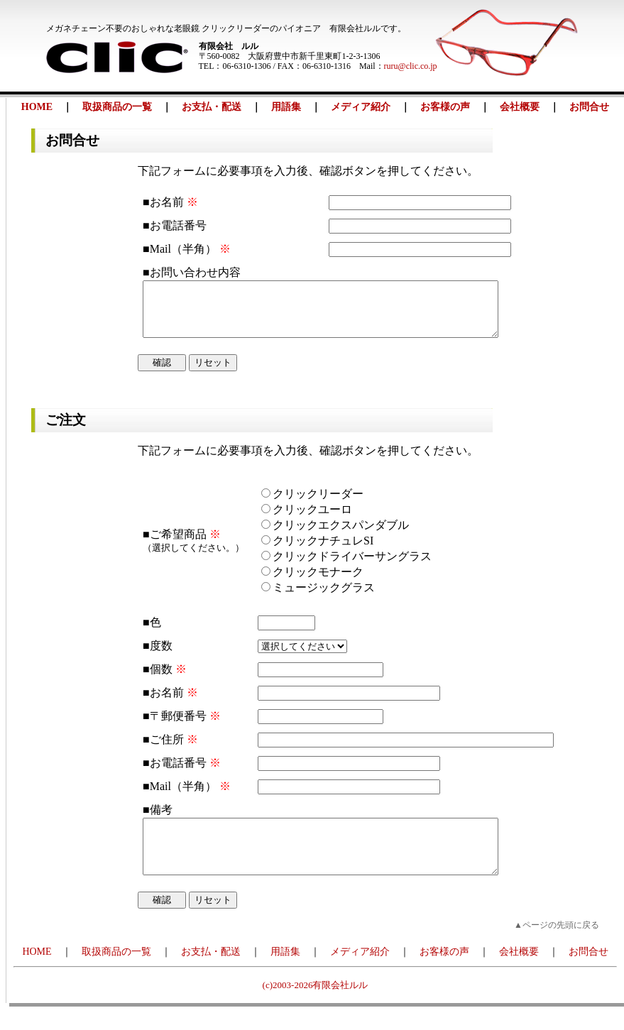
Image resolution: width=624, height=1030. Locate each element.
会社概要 (520, 107)
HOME (37, 107)
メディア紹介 (360, 107)
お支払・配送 (211, 107)
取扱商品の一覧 (117, 107)
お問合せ (589, 107)
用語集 (286, 107)
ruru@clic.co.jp (410, 66)
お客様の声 (445, 107)
